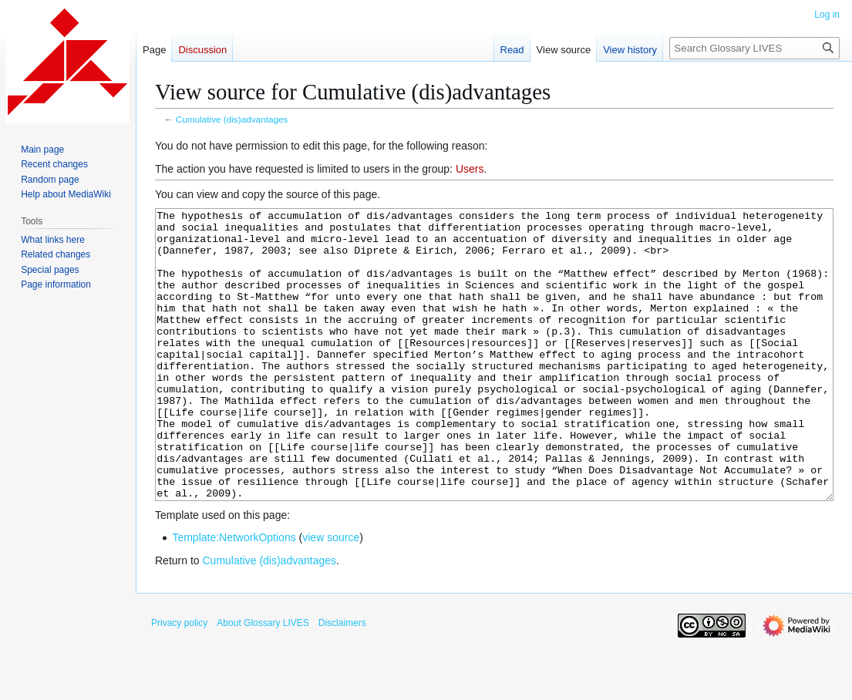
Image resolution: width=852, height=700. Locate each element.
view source (330, 595)
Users (470, 169)
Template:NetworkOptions (233, 595)
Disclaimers (342, 680)
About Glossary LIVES (262, 680)
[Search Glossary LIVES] (754, 48)
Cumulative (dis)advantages (232, 119)
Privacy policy (179, 680)
